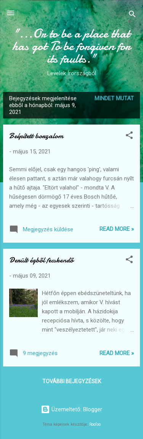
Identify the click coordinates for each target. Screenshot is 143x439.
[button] (129, 136)
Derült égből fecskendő (41, 260)
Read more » (117, 229)
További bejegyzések (71, 381)
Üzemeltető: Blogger (71, 409)
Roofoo (95, 424)
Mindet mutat (114, 98)
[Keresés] (132, 15)
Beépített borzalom (36, 136)
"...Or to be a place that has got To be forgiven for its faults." (71, 46)
